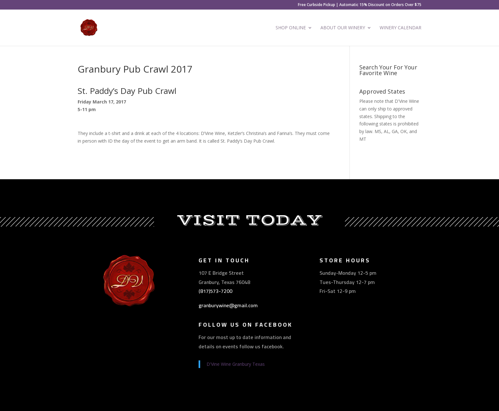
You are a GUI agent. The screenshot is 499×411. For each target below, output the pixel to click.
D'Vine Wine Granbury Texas (236, 364)
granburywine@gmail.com (228, 305)
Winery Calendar (400, 28)
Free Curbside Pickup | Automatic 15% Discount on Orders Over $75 (359, 5)
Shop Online (291, 28)
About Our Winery (342, 28)
